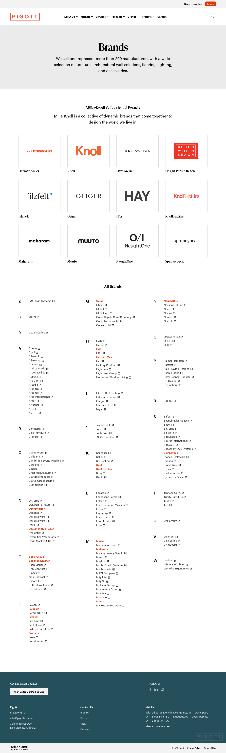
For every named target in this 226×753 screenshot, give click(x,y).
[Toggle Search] (212, 16)
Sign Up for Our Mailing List (29, 691)
